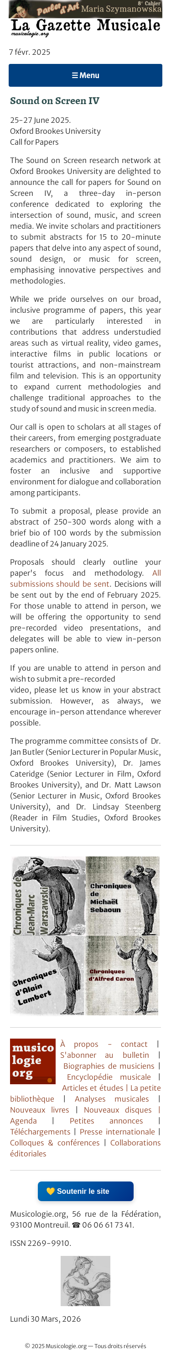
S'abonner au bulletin (104, 1055)
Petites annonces (114, 1120)
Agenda (31, 1120)
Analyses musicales (116, 1098)
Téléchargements (40, 1131)
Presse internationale (117, 1131)
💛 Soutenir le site (77, 1191)
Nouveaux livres (42, 1109)
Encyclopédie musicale (109, 1077)
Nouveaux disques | (122, 1109)
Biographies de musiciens (110, 1066)
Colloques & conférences (55, 1142)
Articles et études (93, 1087)
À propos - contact (104, 1044)
